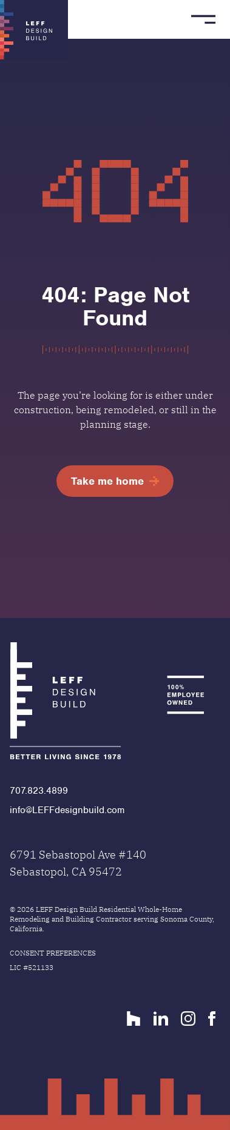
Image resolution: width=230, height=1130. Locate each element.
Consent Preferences (53, 952)
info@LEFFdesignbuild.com (67, 810)
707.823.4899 (39, 791)
